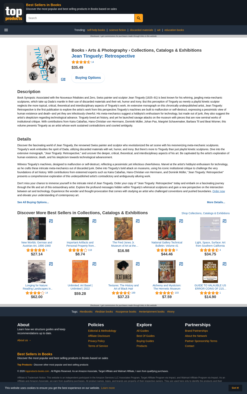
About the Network (196, 335)
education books (174, 30)
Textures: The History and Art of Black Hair (123, 287)
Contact (189, 345)
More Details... (216, 202)
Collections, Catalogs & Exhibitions (166, 50)
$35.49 (77, 67)
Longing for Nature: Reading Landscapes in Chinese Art (37, 287)
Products (142, 345)
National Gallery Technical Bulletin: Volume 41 (166, 244)
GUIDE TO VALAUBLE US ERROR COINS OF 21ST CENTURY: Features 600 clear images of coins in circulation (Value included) (210, 287)
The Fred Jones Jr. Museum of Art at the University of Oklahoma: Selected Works (123, 244)
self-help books (96, 30)
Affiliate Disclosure (99, 335)
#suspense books (126, 311)
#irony (170, 311)
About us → (24, 340)
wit (158, 30)
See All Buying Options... (33, 202)
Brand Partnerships (196, 330)
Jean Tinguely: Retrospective (103, 55)
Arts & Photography (107, 50)
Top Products (25, 364)
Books (78, 50)
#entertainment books (152, 311)
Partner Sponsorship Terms (201, 341)
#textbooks (86, 311)
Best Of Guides (146, 335)
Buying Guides (145, 341)
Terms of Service (98, 345)
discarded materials (141, 30)
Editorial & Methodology (102, 330)
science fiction (117, 30)
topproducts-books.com (37, 371)
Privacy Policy (96, 341)
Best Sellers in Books (43, 5)
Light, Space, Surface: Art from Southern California (210, 244)
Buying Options (88, 78)
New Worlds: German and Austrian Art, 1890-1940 (37, 244)
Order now (219, 191)
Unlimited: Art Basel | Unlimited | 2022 (80, 287)
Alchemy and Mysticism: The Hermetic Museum (167, 287)
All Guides (143, 330)
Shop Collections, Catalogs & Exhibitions (206, 213)
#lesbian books (104, 311)
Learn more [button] (108, 387)
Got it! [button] (235, 388)
